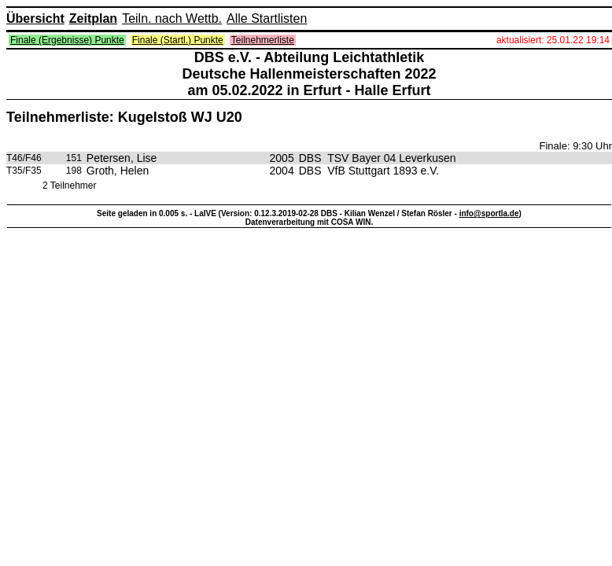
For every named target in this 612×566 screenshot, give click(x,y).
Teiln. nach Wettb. (172, 18)
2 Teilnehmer (69, 185)
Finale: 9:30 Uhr (576, 146)
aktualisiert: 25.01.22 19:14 (553, 40)
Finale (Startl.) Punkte (177, 40)
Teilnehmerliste (262, 40)
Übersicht (35, 18)
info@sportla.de (489, 213)
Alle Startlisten (267, 18)
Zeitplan (93, 18)
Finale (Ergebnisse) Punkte (67, 40)
